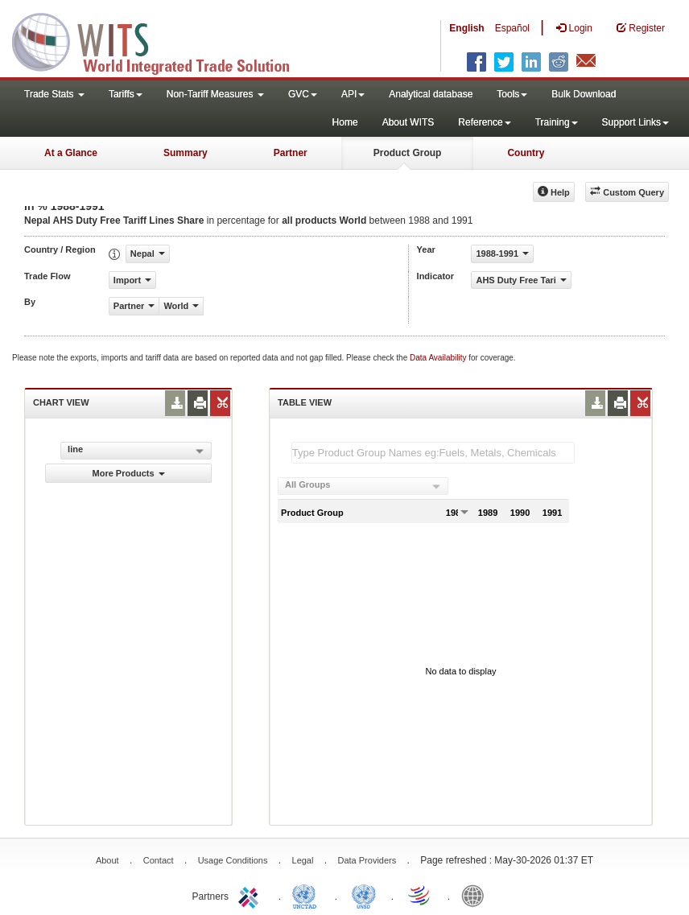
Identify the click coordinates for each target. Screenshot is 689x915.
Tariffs (125, 94)
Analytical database (430, 94)
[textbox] (433, 453)
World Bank (476, 895)
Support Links (635, 122)
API (353, 94)
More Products (129, 473)
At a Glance (70, 153)
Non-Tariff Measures (215, 94)
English (466, 28)
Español (512, 28)
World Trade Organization (420, 895)
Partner (290, 153)
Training (556, 122)
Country (525, 153)
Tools (512, 94)
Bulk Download (583, 94)
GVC (302, 94)
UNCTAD (307, 895)
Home (345, 122)
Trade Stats (54, 94)
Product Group (407, 153)
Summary (185, 153)
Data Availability (439, 357)
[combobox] (363, 486)
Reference (484, 122)
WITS (161, 40)
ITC (251, 895)
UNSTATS (364, 895)
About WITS (408, 122)
